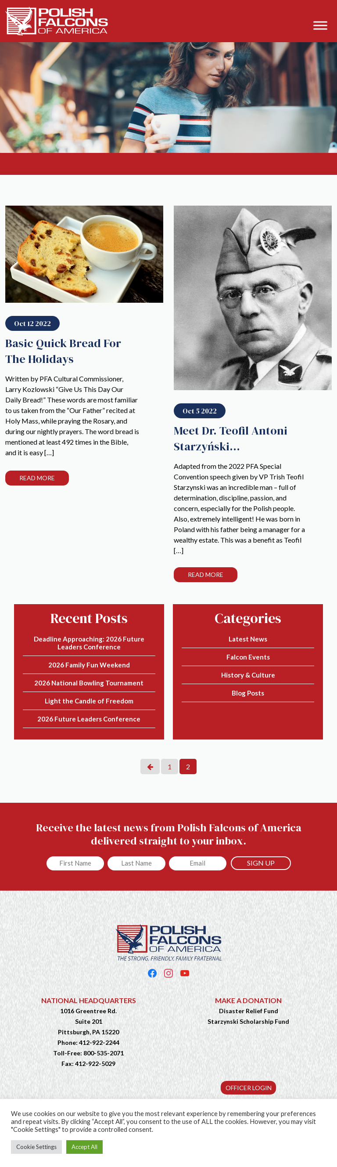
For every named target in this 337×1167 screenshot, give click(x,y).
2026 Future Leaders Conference (88, 719)
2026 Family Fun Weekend (89, 665)
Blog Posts (248, 693)
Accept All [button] (84, 1146)
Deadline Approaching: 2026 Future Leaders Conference (89, 643)
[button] (326, 12)
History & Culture (248, 675)
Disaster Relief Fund (248, 1011)
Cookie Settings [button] (36, 1146)
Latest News (248, 639)
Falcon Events (248, 657)
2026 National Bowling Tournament (88, 683)
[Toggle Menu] (320, 25)
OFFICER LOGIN (249, 1087)
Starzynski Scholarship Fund (248, 1021)
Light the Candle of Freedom (89, 701)
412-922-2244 (99, 1042)
